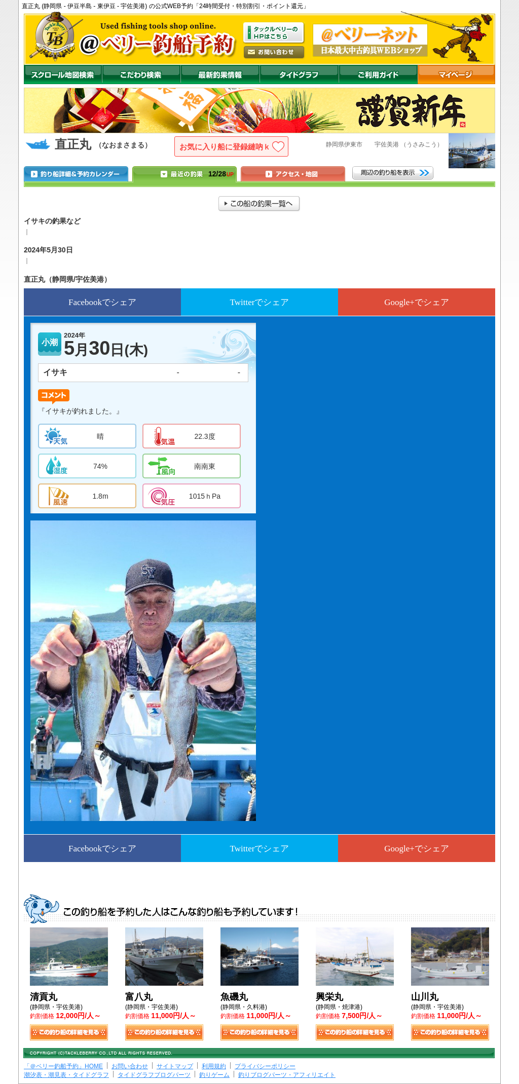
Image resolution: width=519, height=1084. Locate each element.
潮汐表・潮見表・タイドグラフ (66, 1074)
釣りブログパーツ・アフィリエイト (287, 1074)
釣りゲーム (214, 1074)
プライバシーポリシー (265, 1066)
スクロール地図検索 (63, 74)
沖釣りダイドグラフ (299, 74)
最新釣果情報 (220, 74)
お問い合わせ (130, 1066)
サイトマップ (175, 1066)
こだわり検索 (141, 74)
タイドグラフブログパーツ (154, 1074)
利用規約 (214, 1066)
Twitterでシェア (259, 302)
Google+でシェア (416, 302)
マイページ (456, 74)
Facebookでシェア (102, 302)
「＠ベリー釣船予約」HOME (63, 1066)
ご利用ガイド (378, 74)
